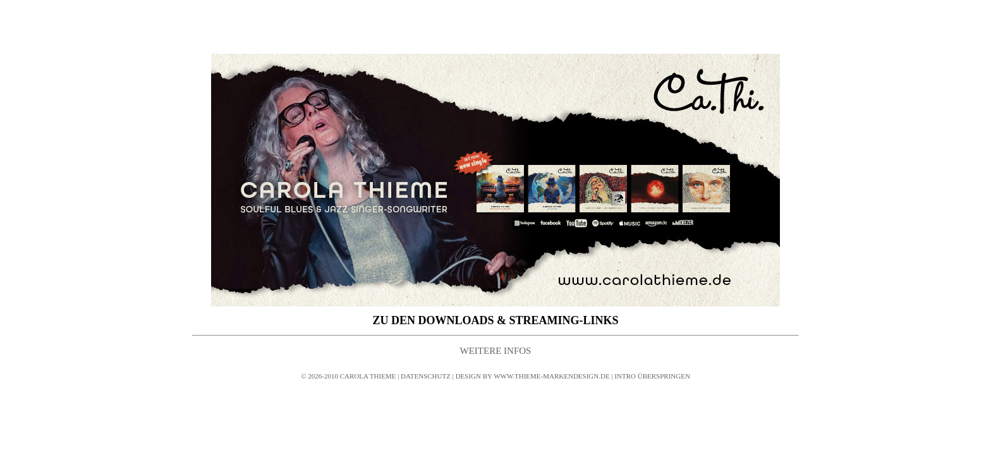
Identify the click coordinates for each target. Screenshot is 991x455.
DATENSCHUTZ (425, 376)
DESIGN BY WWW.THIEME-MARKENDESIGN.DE (533, 376)
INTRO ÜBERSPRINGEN (652, 376)
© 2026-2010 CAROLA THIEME (349, 376)
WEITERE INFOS (496, 351)
